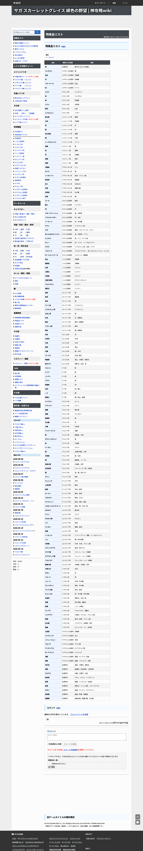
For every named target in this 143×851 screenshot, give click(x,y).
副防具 (23, 238)
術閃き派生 (19, 268)
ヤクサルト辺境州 (21, 192)
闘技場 (17, 348)
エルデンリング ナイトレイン (58, 838)
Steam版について (21, 397)
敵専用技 (18, 308)
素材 (22, 241)
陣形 (16, 281)
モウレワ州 (19, 186)
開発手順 (18, 327)
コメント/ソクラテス (22, 468)
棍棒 (28, 232)
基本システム (19, 49)
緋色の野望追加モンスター (24, 305)
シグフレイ (26, 98)
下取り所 (30, 241)
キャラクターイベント (22, 116)
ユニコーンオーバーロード (35, 849)
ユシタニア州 (19, 174)
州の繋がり (19, 131)
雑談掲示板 (19, 410)
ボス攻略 (18, 293)
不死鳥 (24, 101)
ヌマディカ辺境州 (21, 195)
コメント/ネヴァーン (22, 546)
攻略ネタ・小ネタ (21, 61)
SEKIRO (73, 846)
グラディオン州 (20, 165)
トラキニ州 (19, 144)
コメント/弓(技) (20, 543)
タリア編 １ (20, 85)
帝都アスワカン (20, 168)
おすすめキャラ (20, 220)
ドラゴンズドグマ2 (18, 849)
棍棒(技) (18, 513)
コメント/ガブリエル (22, 462)
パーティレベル (20, 385)
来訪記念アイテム (21, 134)
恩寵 (16, 284)
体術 (22, 257)
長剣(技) (19, 430)
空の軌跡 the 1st (17, 842)
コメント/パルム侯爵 (22, 495)
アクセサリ (30, 238)
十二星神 (25, 110)
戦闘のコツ (19, 379)
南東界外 (18, 180)
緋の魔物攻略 (19, 296)
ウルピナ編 (20, 424)
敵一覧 (17, 302)
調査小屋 (18, 345)
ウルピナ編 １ (20, 79)
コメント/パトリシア (22, 516)
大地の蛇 (18, 101)
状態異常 (18, 376)
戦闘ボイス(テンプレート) (24, 351)
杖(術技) (30, 257)
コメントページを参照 (79, 714)
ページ (125, 3)
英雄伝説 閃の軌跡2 (69, 849)
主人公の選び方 (20, 46)
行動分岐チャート (21, 76)
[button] (102, 3)
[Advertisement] (71, 21)
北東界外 (18, 138)
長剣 (22, 229)
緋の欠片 (18, 98)
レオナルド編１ (20, 82)
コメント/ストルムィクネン (24, 525)
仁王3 (14, 838)
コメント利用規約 (70, 749)
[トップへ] (137, 816)
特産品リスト (19, 320)
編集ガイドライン (21, 416)
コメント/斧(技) (20, 522)
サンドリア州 (19, 150)
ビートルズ (19, 483)
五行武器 (18, 110)
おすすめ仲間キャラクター (25, 445)
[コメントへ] (137, 822)
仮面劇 (32, 113)
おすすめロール (26, 278)
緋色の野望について (22, 43)
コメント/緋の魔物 (21, 477)
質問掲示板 (28, 410)
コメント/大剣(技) (21, 537)
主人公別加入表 (20, 217)
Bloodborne (64, 846)
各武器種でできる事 (22, 259)
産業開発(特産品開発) (22, 317)
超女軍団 (18, 486)
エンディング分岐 (21, 119)
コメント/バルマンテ (22, 555)
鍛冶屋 (17, 241)
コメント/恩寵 (20, 507)
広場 (16, 113)
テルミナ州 (19, 147)
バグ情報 (18, 400)
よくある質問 (19, 58)
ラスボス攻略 (19, 299)
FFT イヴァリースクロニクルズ (28, 838)
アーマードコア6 (54, 842)
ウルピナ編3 (20, 451)
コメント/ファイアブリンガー (25, 531)
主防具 (17, 238)
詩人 (24, 113)
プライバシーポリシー (104, 838)
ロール (17, 278)
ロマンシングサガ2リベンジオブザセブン (25, 846)
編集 (114, 3)
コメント (51, 57)
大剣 (16, 229)
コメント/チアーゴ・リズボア (25, 471)
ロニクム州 (19, 162)
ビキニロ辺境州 (20, 177)
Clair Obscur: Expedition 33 (34, 842)
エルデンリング (75, 838)
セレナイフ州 (19, 159)
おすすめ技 (19, 262)
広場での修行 (19, 342)
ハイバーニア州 (20, 171)
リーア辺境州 (19, 153)
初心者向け (19, 55)
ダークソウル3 (54, 846)
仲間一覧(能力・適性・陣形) (25, 214)
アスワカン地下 (20, 198)
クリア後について (21, 122)
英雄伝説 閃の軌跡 (55, 849)
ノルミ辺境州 (19, 141)
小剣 (28, 229)
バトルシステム (20, 52)
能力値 (17, 373)
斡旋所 (17, 336)
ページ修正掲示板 (21, 413)
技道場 (17, 265)
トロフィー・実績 (21, 363)
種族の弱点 (19, 382)
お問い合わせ (90, 838)
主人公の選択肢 (32, 46)
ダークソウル (66, 842)
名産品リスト (19, 324)
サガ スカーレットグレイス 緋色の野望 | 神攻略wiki (63, 10)
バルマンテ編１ (20, 88)
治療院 (17, 339)
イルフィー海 (19, 156)
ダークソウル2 (77, 842)
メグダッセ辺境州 (21, 189)
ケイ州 (17, 183)
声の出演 (18, 354)
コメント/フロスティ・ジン (24, 501)
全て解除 (51, 767)
